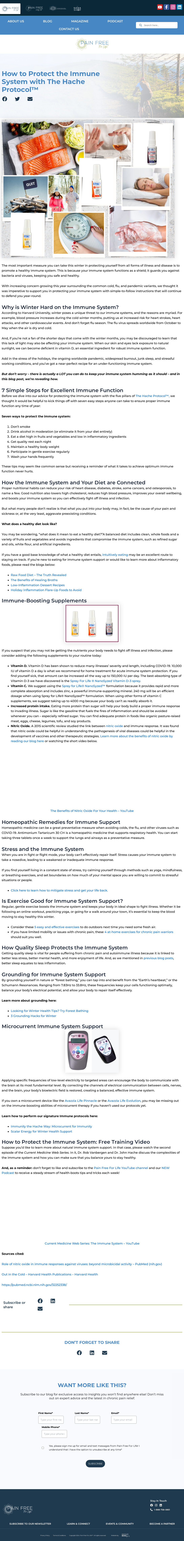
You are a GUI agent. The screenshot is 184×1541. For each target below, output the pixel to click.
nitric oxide (114, 726)
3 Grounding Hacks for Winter (33, 1016)
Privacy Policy (45, 1535)
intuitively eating (115, 555)
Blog (47, 21)
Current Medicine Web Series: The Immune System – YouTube (92, 1243)
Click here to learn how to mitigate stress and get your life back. (59, 890)
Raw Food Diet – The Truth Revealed (38, 575)
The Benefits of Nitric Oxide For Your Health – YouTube (92, 811)
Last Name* (74, 1413)
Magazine (79, 21)
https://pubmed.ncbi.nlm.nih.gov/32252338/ (34, 1285)
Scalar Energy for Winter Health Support (41, 1131)
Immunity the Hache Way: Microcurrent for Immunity (51, 1126)
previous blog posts (158, 958)
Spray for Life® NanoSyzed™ (83, 686)
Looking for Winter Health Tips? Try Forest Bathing (49, 1011)
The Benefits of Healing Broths (34, 580)
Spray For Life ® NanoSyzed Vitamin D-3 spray (105, 681)
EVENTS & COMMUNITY (120, 1523)
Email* (100, 1413)
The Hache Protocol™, (152, 396)
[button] (5, 99)
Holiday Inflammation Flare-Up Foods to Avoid (46, 590)
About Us (16, 21)
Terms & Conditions (59, 1535)
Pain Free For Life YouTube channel (121, 1168)
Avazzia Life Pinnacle (81, 1101)
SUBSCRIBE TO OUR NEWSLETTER (30, 1523)
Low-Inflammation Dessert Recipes (38, 585)
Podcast (115, 21)
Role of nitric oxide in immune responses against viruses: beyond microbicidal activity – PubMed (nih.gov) (82, 1264)
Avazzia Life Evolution (124, 1101)
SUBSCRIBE (95, 1463)
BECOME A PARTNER (162, 1523)
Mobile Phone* (51, 1427)
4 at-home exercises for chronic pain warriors (138, 932)
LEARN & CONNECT (78, 1523)
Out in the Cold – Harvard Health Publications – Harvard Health (50, 1274)
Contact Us (69, 29)
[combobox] (157, 25)
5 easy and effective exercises (56, 927)
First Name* (45, 1413)
